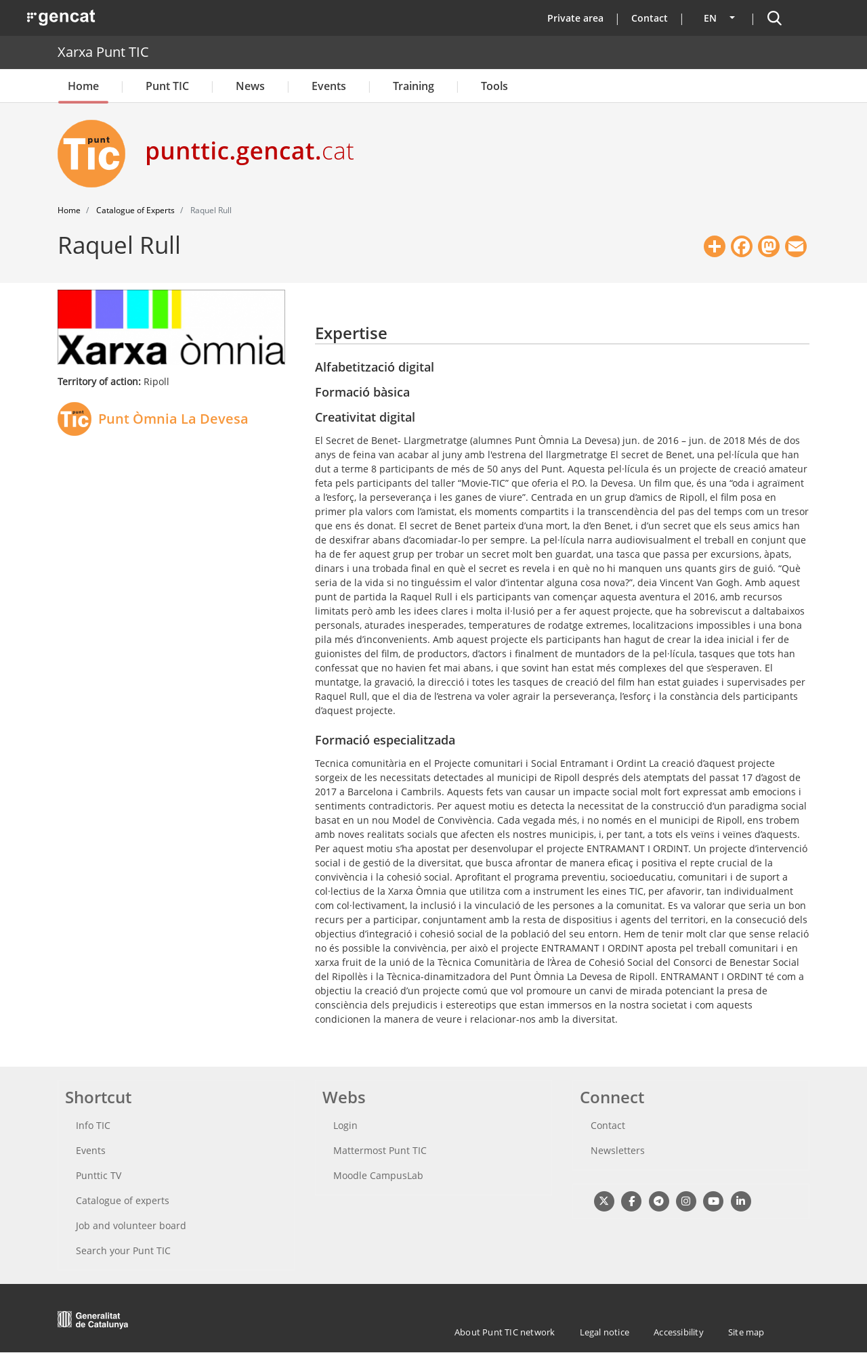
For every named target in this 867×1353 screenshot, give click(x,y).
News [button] (250, 86)
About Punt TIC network (504, 1332)
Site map (746, 1332)
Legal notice (604, 1332)
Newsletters (618, 1150)
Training (413, 86)
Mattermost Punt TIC (380, 1150)
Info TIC (93, 1125)
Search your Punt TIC (123, 1250)
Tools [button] (494, 86)
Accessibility (679, 1332)
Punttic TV (98, 1175)
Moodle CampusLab (378, 1175)
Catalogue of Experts (135, 210)
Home (83, 86)
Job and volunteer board (131, 1225)
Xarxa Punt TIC (103, 52)
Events (329, 86)
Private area (575, 18)
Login (345, 1125)
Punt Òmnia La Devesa (173, 418)
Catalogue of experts (122, 1200)
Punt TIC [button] (167, 86)
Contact (649, 18)
